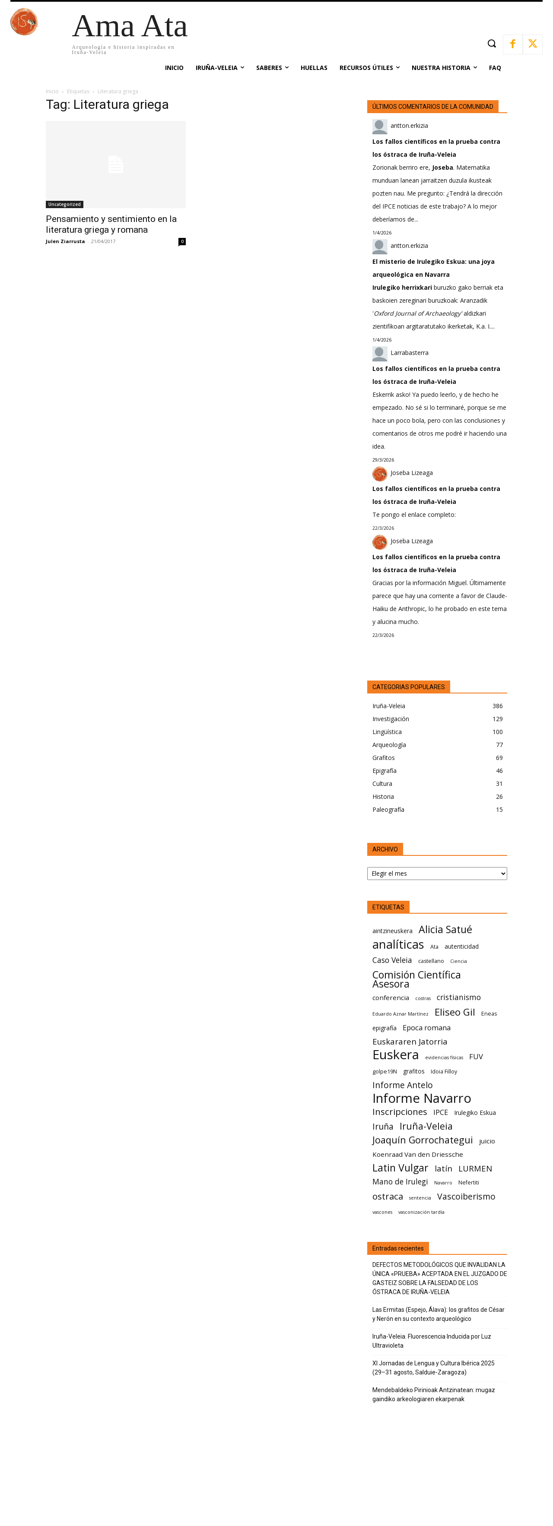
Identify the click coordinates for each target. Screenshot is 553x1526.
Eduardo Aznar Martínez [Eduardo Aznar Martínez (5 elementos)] (400, 1014)
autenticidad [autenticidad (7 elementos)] (462, 946)
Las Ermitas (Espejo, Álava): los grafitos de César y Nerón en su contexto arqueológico (438, 1314)
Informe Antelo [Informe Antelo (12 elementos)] (402, 1084)
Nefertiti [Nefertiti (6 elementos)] (468, 1182)
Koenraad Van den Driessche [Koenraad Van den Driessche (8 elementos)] (417, 1154)
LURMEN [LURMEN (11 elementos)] (475, 1168)
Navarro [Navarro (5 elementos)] (443, 1183)
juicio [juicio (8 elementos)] (487, 1141)
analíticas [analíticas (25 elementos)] (398, 944)
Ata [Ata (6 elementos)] (434, 946)
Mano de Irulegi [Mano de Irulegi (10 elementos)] (400, 1181)
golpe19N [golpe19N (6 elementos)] (384, 1071)
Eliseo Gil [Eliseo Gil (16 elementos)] (455, 1011)
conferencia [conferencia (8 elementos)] (390, 997)
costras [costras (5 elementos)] (423, 998)
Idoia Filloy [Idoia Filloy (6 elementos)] (444, 1071)
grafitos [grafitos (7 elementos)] (414, 1071)
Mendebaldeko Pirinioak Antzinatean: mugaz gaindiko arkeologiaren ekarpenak (433, 1395)
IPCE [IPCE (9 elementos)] (440, 1112)
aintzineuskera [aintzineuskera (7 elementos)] (392, 931)
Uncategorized (64, 204)
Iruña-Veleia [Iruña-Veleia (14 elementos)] (426, 1125)
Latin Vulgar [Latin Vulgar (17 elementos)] (400, 1167)
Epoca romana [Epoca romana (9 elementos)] (427, 1027)
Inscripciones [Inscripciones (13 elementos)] (399, 1111)
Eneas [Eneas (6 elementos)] (489, 1013)
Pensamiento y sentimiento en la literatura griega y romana (111, 224)
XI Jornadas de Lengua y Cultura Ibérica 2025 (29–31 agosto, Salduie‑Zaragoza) (433, 1368)
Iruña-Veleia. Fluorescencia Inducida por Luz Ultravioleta (431, 1341)
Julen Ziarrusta (65, 241)
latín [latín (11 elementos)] (443, 1168)
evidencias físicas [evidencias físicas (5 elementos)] (444, 1057)
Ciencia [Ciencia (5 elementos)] (458, 961)
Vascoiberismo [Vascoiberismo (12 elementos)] (466, 1196)
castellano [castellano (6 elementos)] (431, 961)
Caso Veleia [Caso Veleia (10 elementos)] (392, 960)
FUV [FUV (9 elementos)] (476, 1056)
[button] (491, 43)
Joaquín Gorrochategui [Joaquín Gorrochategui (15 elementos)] (422, 1139)
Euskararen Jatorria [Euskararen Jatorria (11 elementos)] (410, 1041)
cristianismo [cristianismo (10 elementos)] (459, 997)
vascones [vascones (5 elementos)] (382, 1212)
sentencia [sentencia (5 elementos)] (420, 1198)
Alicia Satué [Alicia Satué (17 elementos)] (445, 929)
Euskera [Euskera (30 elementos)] (395, 1054)
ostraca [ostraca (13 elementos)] (387, 1196)
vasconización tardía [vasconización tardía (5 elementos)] (421, 1212)
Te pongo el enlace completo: (414, 514)
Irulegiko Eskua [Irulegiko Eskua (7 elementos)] (475, 1112)
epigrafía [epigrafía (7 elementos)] (384, 1028)
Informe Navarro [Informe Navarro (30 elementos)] (421, 1098)
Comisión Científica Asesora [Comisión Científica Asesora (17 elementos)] (416, 979)
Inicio (52, 91)
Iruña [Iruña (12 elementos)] (383, 1126)
